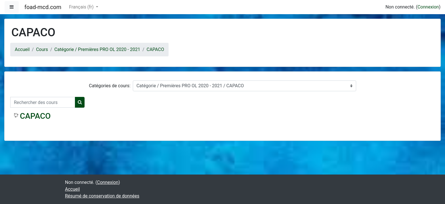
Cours (42, 49)
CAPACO (155, 49)
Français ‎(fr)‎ (82, 7)
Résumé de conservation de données (102, 196)
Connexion (428, 7)
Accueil (22, 49)
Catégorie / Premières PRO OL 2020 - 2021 (97, 49)
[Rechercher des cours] (42, 102)
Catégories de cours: (109, 85)
